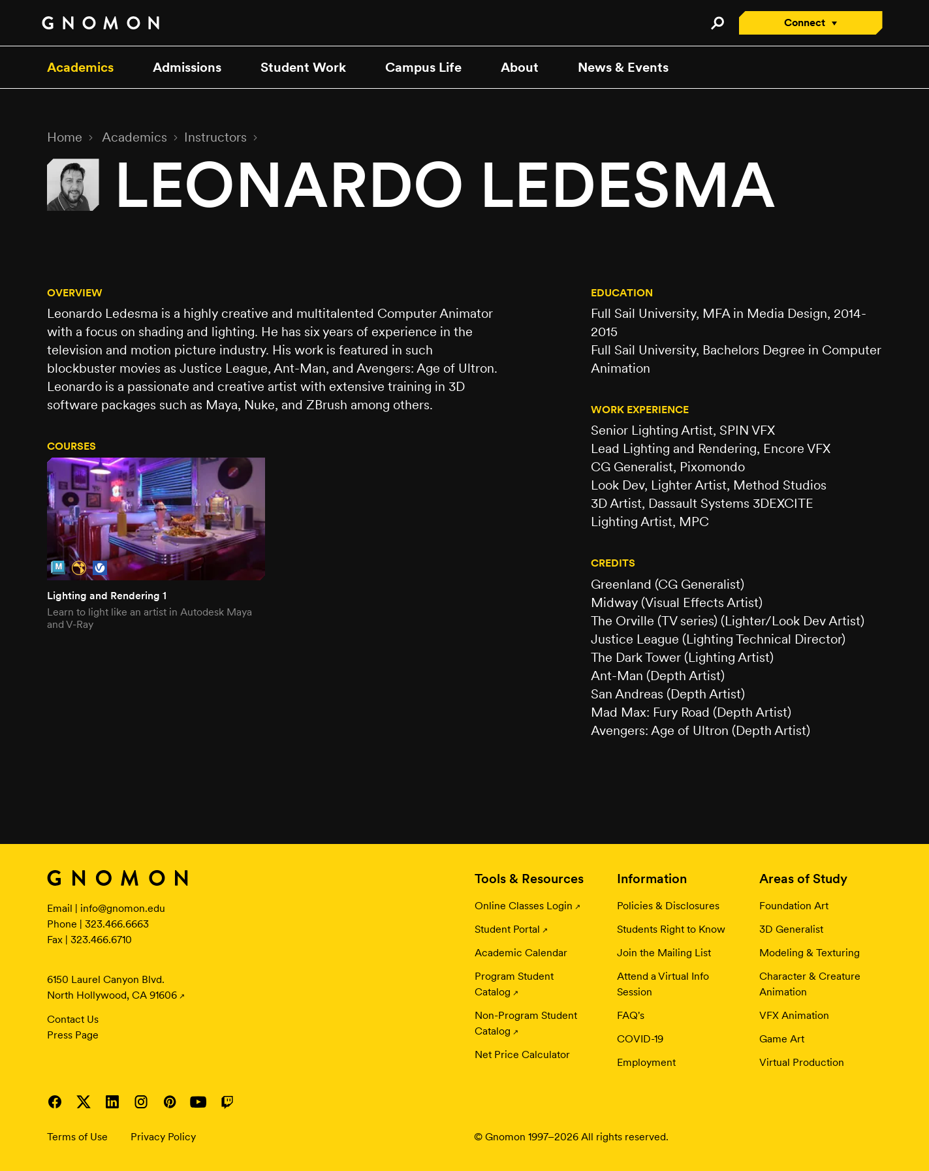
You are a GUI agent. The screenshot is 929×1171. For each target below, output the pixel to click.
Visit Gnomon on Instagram (141, 1101)
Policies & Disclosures (668, 905)
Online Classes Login (524, 905)
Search (718, 23)
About (520, 67)
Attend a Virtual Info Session (663, 984)
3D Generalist (791, 929)
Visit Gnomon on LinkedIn (112, 1101)
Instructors (215, 137)
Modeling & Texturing (809, 952)
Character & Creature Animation (809, 984)
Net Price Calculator (522, 1054)
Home (64, 137)
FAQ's (630, 1015)
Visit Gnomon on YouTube (198, 1101)
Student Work (303, 67)
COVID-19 (640, 1039)
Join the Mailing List (664, 952)
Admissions (187, 67)
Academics (80, 67)
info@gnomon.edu (122, 908)
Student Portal (507, 929)
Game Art (781, 1039)
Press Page (73, 1035)
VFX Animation (794, 1015)
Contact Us (73, 1019)
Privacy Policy (163, 1137)
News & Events (623, 67)
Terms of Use (77, 1137)
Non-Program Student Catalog (526, 1023)
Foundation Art (793, 905)
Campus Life (423, 67)
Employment (646, 1062)
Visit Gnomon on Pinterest (169, 1101)
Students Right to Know (671, 929)
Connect (804, 22)
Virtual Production (801, 1062)
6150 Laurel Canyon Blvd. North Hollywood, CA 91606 (112, 987)
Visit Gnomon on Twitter (83, 1101)
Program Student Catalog (514, 984)
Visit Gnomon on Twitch (227, 1101)
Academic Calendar (521, 952)
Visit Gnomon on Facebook (54, 1101)
